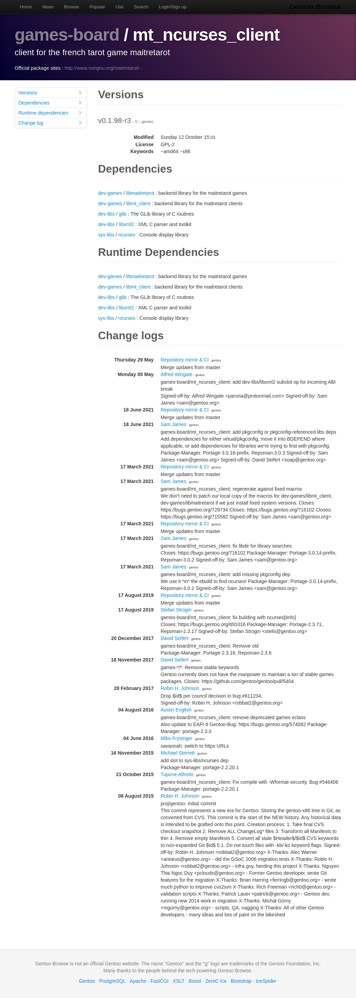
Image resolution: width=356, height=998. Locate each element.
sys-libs (106, 234)
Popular (97, 6)
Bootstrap (241, 980)
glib (123, 213)
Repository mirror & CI (185, 359)
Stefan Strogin (176, 609)
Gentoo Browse (315, 7)
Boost (195, 980)
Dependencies (50, 102)
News (48, 6)
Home (26, 6)
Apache (138, 980)
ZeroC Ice (215, 980)
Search (141, 6)
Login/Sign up (173, 6)
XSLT (179, 980)
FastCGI (160, 980)
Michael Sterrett (178, 752)
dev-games (110, 193)
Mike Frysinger (177, 738)
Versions (50, 92)
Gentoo (87, 980)
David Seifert (174, 638)
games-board (67, 34)
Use (119, 6)
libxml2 (126, 224)
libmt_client (138, 203)
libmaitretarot (140, 193)
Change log (50, 122)
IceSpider (266, 980)
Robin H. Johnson (180, 688)
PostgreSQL (112, 980)
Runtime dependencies (50, 112)
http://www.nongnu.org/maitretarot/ (102, 67)
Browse (71, 6)
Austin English (176, 709)
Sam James (173, 424)
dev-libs (106, 213)
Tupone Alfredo (177, 774)
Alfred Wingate (177, 374)
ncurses (126, 234)
